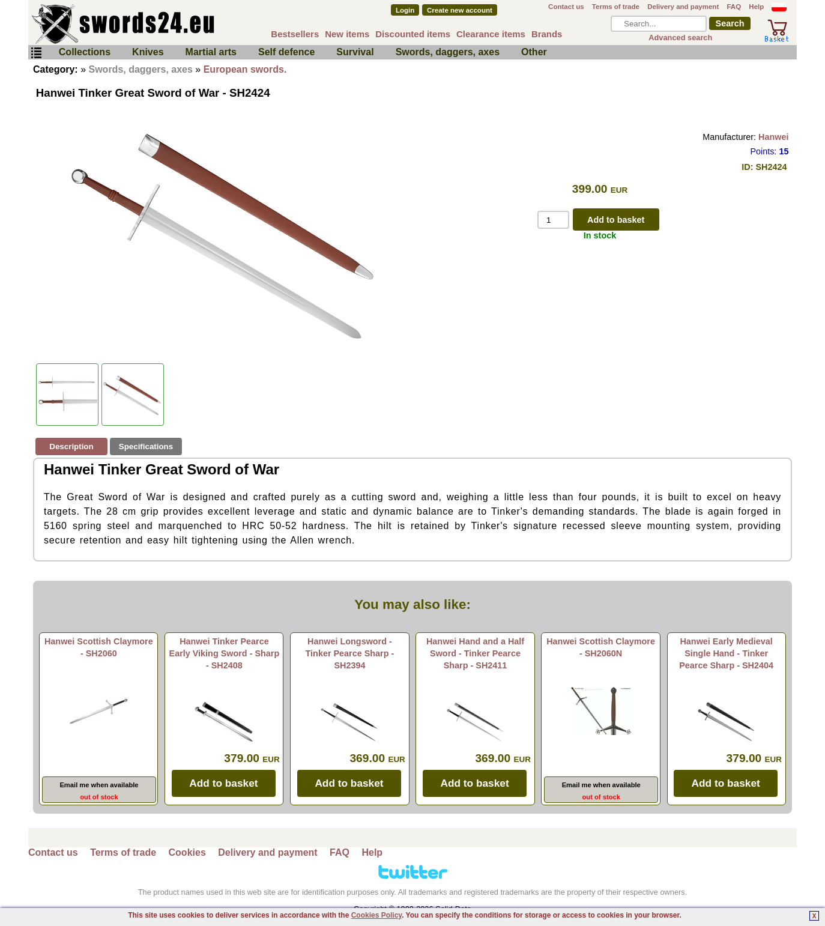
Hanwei (773, 137)
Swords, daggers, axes (448, 52)
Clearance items (490, 34)
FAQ (734, 6)
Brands (547, 34)
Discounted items (412, 34)
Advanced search (680, 37)
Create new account (459, 10)
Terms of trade (615, 6)
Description (71, 446)
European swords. (245, 69)
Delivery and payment (683, 6)
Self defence (286, 52)
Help (756, 6)
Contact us (566, 6)
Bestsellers (295, 34)
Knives (147, 52)
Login (405, 10)
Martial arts (211, 52)
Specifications (146, 446)
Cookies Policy (376, 915)
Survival (354, 52)
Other (534, 52)
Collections (84, 52)
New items (347, 34)
